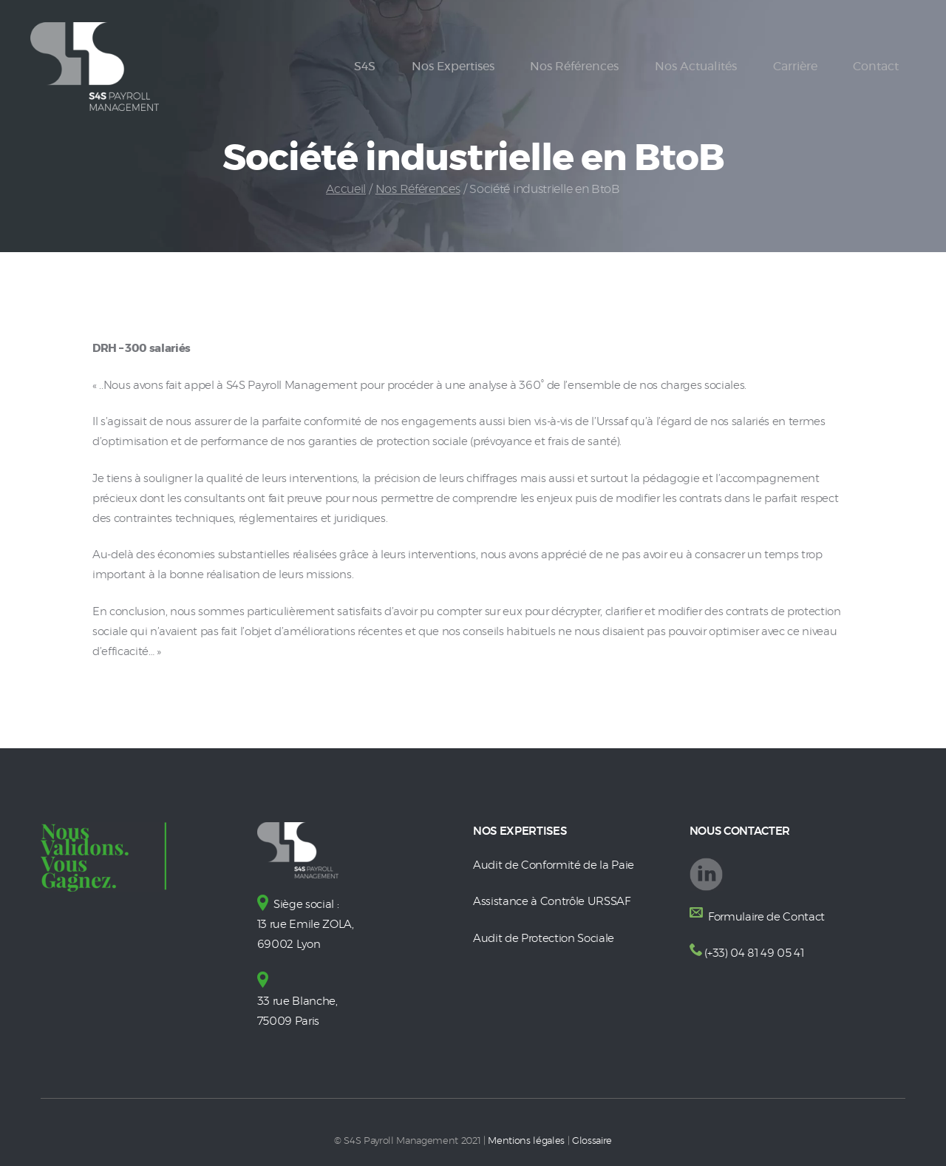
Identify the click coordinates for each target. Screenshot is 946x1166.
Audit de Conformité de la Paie (553, 865)
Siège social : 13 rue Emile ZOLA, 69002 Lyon (305, 924)
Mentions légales (526, 1141)
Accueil (346, 189)
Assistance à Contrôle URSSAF (551, 901)
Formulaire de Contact (765, 917)
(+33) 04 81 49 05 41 (753, 953)
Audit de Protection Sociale (543, 938)
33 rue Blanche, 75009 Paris (297, 1001)
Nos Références (417, 189)
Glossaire (592, 1141)
